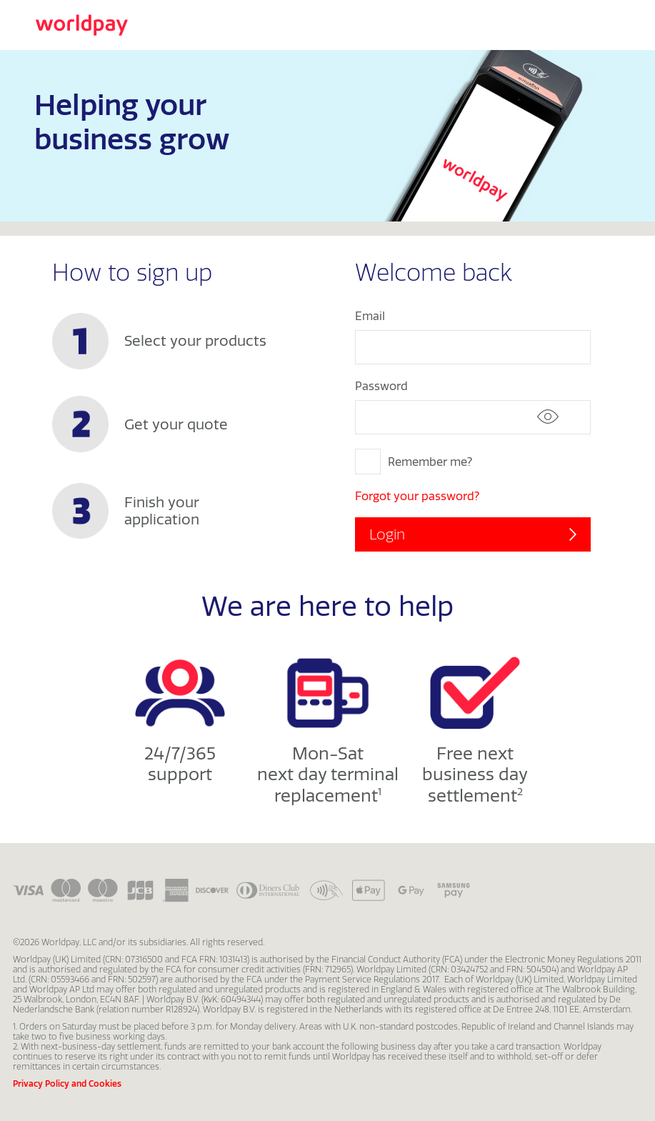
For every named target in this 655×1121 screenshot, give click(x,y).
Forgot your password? (417, 496)
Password (381, 386)
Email (370, 316)
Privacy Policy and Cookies (67, 1083)
